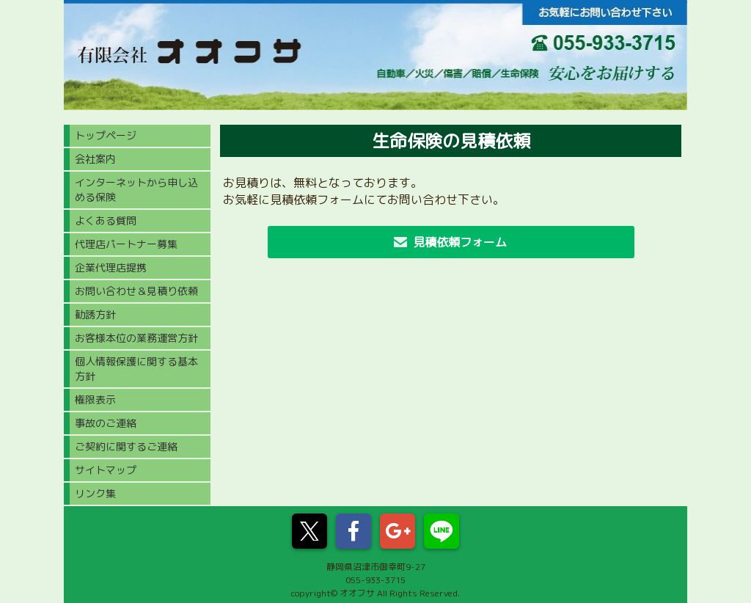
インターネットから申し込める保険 (136, 189)
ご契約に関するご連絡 (126, 446)
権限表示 (95, 399)
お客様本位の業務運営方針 (136, 338)
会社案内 (95, 159)
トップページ (105, 135)
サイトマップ (105, 470)
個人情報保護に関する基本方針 (136, 368)
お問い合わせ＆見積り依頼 (136, 291)
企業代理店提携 (111, 267)
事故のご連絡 (105, 423)
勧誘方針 (95, 314)
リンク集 (95, 493)
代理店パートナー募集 (126, 244)
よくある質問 (105, 220)
